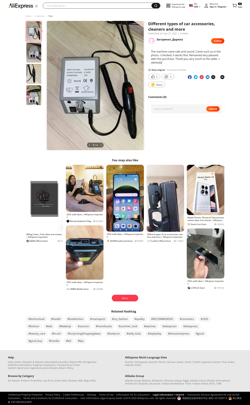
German (171, 362)
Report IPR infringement (83, 362)
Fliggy (186, 380)
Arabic (231, 362)
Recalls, (54, 368)
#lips (81, 341)
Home (28, 16)
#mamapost (97, 319)
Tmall (188, 383)
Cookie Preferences (73, 394)
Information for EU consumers (133, 394)
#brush (56, 333)
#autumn (83, 326)
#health (56, 319)
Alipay (178, 380)
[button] (36, 6)
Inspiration (40, 16)
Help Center (14, 362)
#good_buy (35, 341)
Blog (86, 380)
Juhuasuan (155, 383)
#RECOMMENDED (162, 319)
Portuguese (141, 362)
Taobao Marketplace (173, 383)
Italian (180, 362)
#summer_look (128, 326)
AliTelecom (131, 383)
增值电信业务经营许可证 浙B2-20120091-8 (204, 398)
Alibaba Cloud (197, 380)
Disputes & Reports (33, 362)
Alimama (169, 380)
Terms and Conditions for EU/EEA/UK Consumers (50, 398)
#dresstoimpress (178, 333)
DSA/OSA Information (20, 365)
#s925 (204, 319)
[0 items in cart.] (237, 5)
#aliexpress (169, 326)
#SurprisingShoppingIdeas (84, 333)
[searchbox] (98, 5)
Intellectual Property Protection (25, 394)
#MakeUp (65, 326)
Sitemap (91, 394)
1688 (218, 383)
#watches (150, 326)
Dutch (188, 362)
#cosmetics (187, 319)
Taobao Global (200, 383)
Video (93, 380)
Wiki (80, 380)
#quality (139, 319)
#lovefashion (75, 319)
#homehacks (104, 326)
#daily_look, (133, 333)
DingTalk (143, 383)
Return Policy (66, 368)
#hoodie (54, 341)
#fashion (33, 326)
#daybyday (154, 333)
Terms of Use (106, 394)
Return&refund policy (57, 362)
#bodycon (113, 333)
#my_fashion (120, 319)
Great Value (60, 380)
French (162, 362)
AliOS (212, 383)
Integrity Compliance (44, 365)
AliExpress (157, 380)
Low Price (48, 380)
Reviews (72, 380)
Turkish (196, 362)
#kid (68, 341)
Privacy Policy (53, 394)
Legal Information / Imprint (168, 394)
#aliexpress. (190, 326)
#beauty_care (36, 333)
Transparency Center (68, 365)
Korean (217, 362)
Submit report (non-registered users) (28, 368)
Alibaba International (218, 380)
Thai (224, 362)
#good (200, 333)
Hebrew (129, 365)
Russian (129, 362)
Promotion (36, 380)
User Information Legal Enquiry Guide (101, 398)
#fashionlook (36, 319)
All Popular (14, 380)
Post (51, 16)
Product (25, 380)
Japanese (207, 362)
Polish (138, 365)
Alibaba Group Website (138, 380)
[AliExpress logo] (21, 5)
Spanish (152, 362)
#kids (49, 326)
